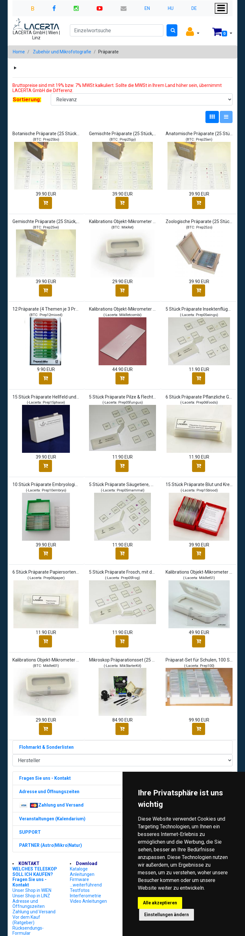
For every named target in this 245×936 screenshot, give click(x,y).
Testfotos (80, 890)
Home (19, 51)
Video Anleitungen (88, 901)
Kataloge (79, 868)
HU (171, 8)
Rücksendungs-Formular (28, 930)
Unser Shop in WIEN (31, 890)
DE (194, 8)
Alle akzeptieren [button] (160, 902)
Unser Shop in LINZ (31, 895)
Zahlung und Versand (34, 911)
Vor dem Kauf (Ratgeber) (26, 920)
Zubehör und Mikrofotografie (62, 51)
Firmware (79, 879)
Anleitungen (82, 874)
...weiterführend (86, 884)
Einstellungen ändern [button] (166, 914)
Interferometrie (85, 895)
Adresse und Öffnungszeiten (28, 904)
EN (147, 8)
